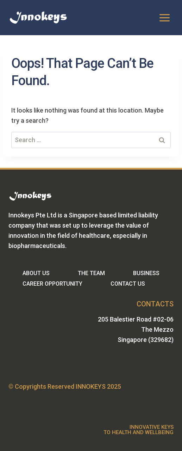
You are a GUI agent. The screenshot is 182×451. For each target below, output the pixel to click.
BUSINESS (146, 273)
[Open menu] (164, 17)
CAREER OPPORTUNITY (52, 283)
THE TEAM (91, 273)
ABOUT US (36, 273)
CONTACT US (128, 283)
